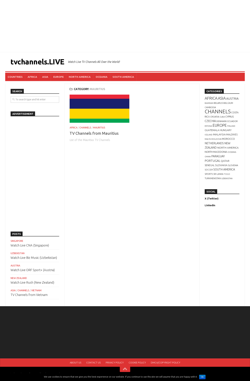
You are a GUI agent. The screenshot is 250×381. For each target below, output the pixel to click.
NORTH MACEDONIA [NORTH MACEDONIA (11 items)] (216, 151)
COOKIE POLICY (137, 362)
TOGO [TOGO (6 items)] (227, 174)
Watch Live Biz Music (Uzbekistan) (34, 257)
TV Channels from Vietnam (29, 294)
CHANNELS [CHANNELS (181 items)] (218, 111)
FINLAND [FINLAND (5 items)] (231, 126)
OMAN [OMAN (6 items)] (208, 156)
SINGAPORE (17, 241)
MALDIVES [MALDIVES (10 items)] (232, 134)
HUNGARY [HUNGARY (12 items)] (226, 130)
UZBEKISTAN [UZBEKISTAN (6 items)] (226, 178)
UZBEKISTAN (17, 253)
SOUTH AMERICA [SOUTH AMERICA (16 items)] (224, 169)
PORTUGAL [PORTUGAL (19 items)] (212, 160)
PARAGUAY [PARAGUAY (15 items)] (218, 156)
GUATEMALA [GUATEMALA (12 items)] (212, 130)
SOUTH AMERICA (123, 76)
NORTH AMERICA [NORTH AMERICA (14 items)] (228, 147)
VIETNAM (36, 290)
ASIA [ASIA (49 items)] (222, 98)
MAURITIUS (99, 127)
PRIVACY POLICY (115, 362)
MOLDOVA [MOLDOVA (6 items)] (216, 139)
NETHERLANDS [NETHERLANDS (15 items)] (214, 143)
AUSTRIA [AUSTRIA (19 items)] (232, 98)
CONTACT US (93, 362)
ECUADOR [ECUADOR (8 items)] (232, 121)
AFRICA (32, 76)
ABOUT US (75, 362)
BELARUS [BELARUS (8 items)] (218, 103)
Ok (202, 377)
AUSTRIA (15, 265)
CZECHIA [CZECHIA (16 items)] (210, 121)
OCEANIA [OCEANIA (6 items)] (232, 152)
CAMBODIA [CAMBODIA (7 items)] (210, 107)
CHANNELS (85, 127)
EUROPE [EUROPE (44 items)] (220, 125)
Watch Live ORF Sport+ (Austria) (33, 270)
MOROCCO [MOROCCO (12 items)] (228, 138)
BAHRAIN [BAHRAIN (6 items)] (209, 103)
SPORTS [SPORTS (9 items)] (209, 174)
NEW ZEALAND (19, 278)
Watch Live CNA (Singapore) (30, 245)
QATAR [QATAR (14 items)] (225, 160)
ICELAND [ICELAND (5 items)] (208, 135)
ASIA (45, 76)
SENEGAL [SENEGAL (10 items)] (210, 165)
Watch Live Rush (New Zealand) (32, 282)
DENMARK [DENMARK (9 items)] (221, 121)
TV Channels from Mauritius (94, 133)
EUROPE (58, 76)
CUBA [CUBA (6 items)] (222, 117)
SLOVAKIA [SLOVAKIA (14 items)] (221, 165)
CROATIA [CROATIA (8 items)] (214, 116)
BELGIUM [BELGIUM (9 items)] (228, 103)
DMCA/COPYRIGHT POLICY (165, 362)
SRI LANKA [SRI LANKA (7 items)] (218, 174)
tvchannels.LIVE (37, 62)
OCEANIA (101, 76)
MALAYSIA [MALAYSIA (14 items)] (219, 134)
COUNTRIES (15, 76)
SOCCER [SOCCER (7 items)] (209, 170)
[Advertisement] (125, 26)
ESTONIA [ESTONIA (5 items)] (208, 126)
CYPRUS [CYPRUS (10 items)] (229, 116)
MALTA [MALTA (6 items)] (208, 139)
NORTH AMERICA (80, 76)
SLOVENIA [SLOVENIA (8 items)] (233, 165)
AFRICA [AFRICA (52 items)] (211, 98)
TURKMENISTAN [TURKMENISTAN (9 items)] (213, 178)
